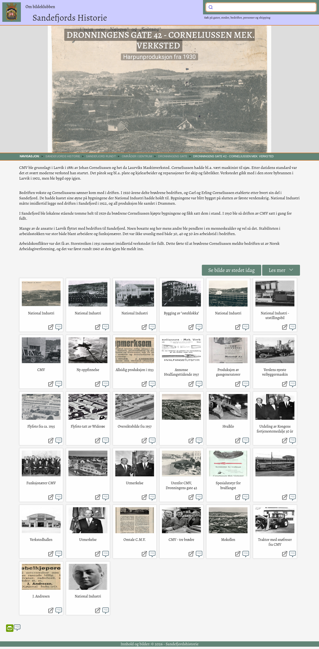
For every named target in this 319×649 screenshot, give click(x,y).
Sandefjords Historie (69, 18)
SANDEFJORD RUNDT (101, 156)
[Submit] (210, 6)
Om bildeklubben (40, 7)
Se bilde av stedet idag (231, 270)
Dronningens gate (172, 156)
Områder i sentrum (137, 156)
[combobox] (261, 7)
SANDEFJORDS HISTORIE (62, 156)
